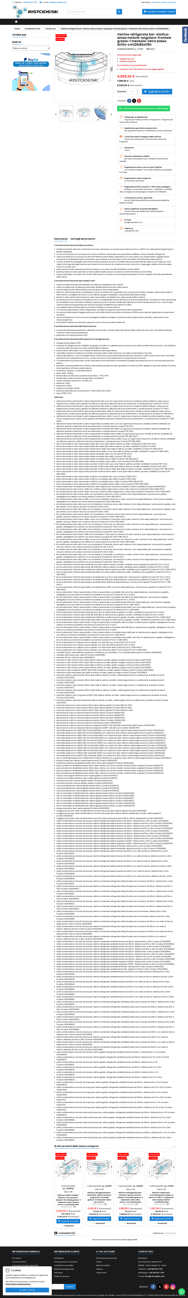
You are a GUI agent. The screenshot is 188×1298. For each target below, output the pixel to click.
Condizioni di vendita (63, 1265)
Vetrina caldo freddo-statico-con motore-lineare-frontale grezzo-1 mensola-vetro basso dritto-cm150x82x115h (68, 1200)
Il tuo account (105, 1251)
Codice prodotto (125, 49)
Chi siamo (16, 1258)
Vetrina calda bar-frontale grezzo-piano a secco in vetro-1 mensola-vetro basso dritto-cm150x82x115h (161, 1197)
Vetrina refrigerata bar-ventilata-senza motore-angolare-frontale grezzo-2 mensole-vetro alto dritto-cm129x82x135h (99, 1198)
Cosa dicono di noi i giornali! (25, 1265)
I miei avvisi (101, 1272)
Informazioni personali (106, 1258)
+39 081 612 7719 (30, 2)
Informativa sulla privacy (18, 1284)
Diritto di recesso (61, 1276)
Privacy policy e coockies (65, 1261)
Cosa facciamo (19, 1261)
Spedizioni (59, 1258)
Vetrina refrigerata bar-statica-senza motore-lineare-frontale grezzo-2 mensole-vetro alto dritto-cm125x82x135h (130, 1197)
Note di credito (103, 1265)
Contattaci (145, 1251)
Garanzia (58, 1272)
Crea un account (168, 2)
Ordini (99, 1261)
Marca (149, 49)
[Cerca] (94, 12)
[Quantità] (132, 91)
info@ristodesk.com (58, 2)
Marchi (16, 42)
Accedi (155, 2)
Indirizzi (99, 1269)
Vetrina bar (19, 34)
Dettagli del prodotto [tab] (83, 238)
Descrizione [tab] (61, 238)
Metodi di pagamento (64, 1269)
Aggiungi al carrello (156, 91)
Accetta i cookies (27, 1290)
